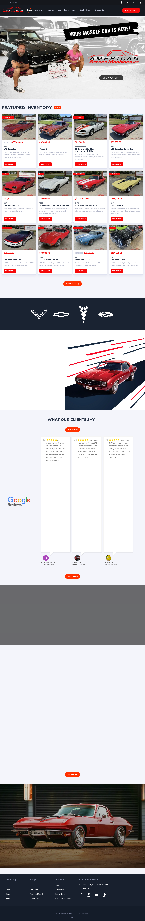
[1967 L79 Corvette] (19, 127)
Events (66, 10)
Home (29, 10)
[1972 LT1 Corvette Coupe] (55, 237)
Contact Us (99, 10)
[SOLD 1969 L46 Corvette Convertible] (55, 183)
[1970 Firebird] (55, 127)
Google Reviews (61, 894)
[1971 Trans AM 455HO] (90, 237)
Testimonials (59, 890)
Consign (51, 10)
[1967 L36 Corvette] (126, 183)
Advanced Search (36, 894)
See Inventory (111, 78)
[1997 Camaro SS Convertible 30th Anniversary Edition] (90, 127)
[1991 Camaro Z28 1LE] (19, 183)
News (59, 10)
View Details (9, 164)
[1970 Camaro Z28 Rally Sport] (90, 183)
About (74, 10)
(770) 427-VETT (11, 2)
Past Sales (34, 890)
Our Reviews (85, 10)
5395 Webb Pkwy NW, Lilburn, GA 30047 (94, 885)
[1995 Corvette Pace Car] (19, 237)
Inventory (38, 10)
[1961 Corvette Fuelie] (126, 237)
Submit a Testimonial (63, 898)
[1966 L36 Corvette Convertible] (126, 127)
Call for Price (82, 198)
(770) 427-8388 (84, 888)
